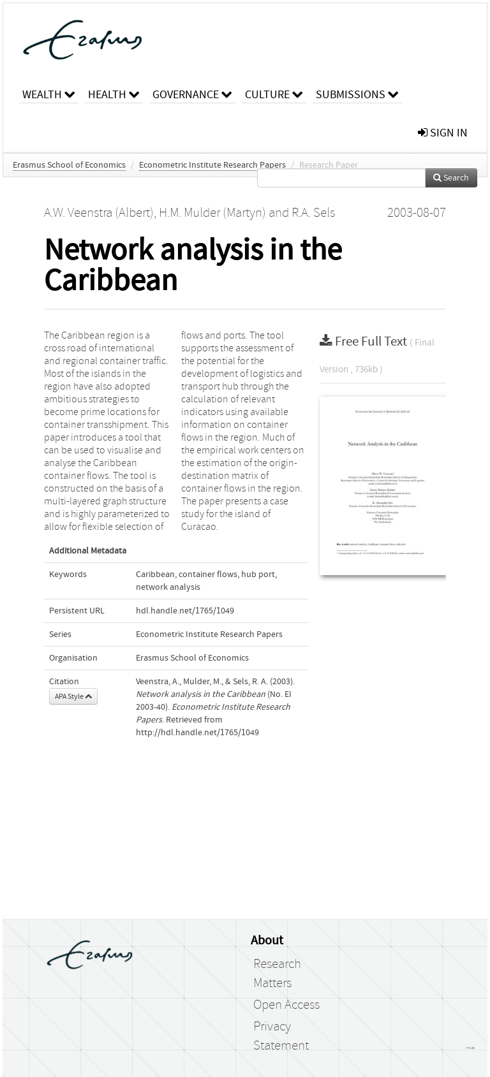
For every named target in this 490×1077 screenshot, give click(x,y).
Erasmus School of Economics (69, 165)
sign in (443, 133)
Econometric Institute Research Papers (212, 165)
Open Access (286, 1005)
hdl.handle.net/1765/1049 (185, 611)
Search (451, 178)
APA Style (73, 696)
